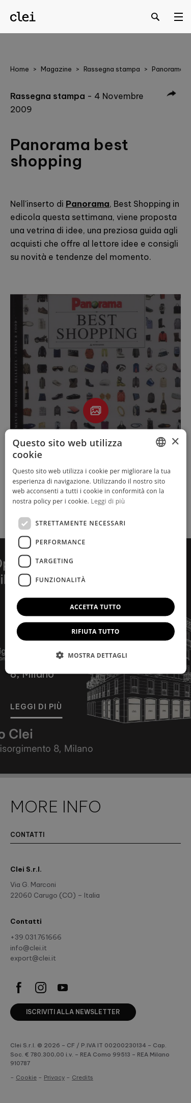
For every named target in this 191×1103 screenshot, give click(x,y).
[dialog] (95, 551)
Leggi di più (108, 501)
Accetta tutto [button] (95, 606)
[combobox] (161, 442)
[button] (96, 655)
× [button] (175, 441)
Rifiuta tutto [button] (95, 631)
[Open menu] (178, 16)
